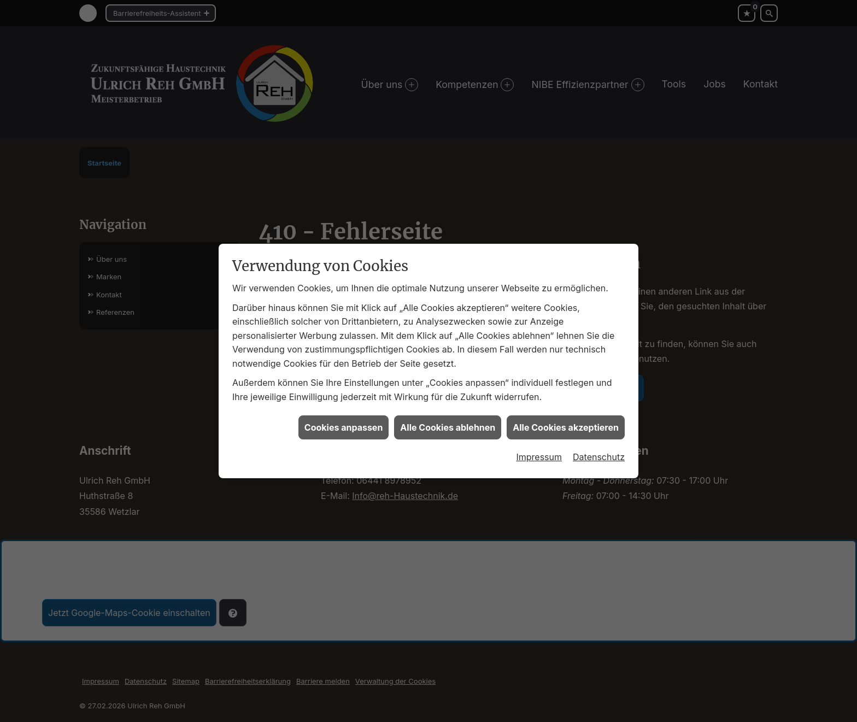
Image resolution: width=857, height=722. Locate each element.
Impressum (539, 441)
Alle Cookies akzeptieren (566, 411)
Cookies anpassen (343, 411)
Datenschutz (599, 441)
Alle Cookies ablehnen (447, 411)
